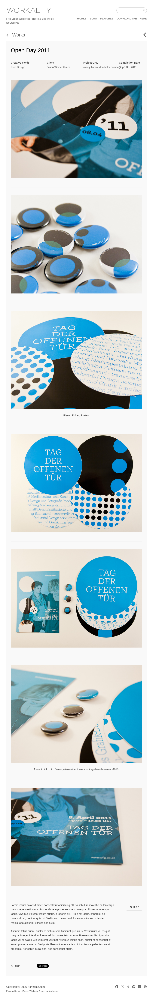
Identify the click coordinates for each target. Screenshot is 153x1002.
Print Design (18, 67)
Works (15, 34)
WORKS (82, 18)
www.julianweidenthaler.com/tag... (102, 67)
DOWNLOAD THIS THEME (132, 18)
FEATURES (106, 18)
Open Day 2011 (30, 50)
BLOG (93, 18)
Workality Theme (37, 991)
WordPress (23, 991)
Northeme (53, 991)
